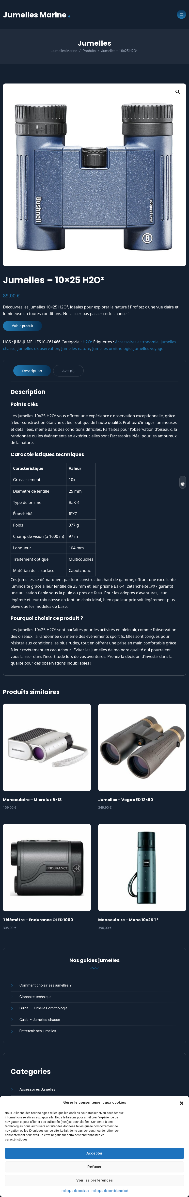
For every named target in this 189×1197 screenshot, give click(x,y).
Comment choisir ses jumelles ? (45, 985)
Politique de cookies (75, 1191)
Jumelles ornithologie (112, 348)
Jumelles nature (75, 348)
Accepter (94, 1153)
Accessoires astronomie (136, 342)
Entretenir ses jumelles (37, 1031)
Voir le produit (22, 326)
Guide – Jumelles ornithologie (43, 1008)
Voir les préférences (94, 1180)
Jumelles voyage (148, 348)
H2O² (87, 342)
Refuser (94, 1167)
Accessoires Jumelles (37, 1089)
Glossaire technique (35, 997)
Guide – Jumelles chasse (39, 1019)
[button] (181, 1102)
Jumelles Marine (37, 14)
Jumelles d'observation (38, 348)
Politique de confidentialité (110, 1191)
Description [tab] (32, 370)
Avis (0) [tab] (68, 370)
